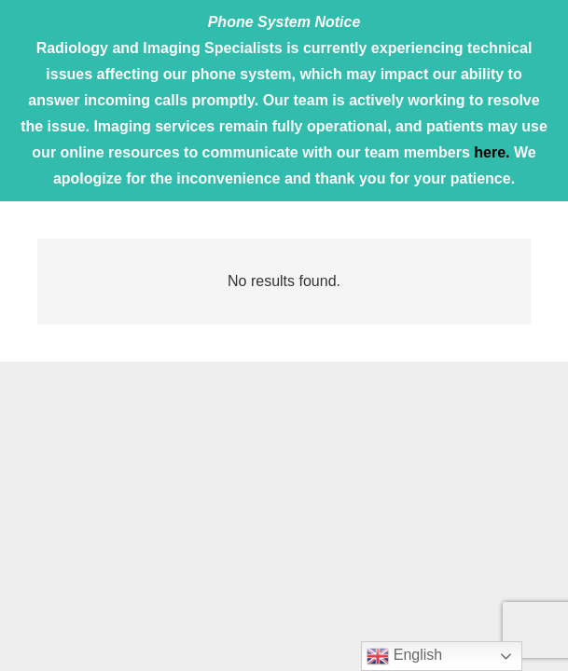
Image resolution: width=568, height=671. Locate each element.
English (404, 656)
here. (491, 152)
